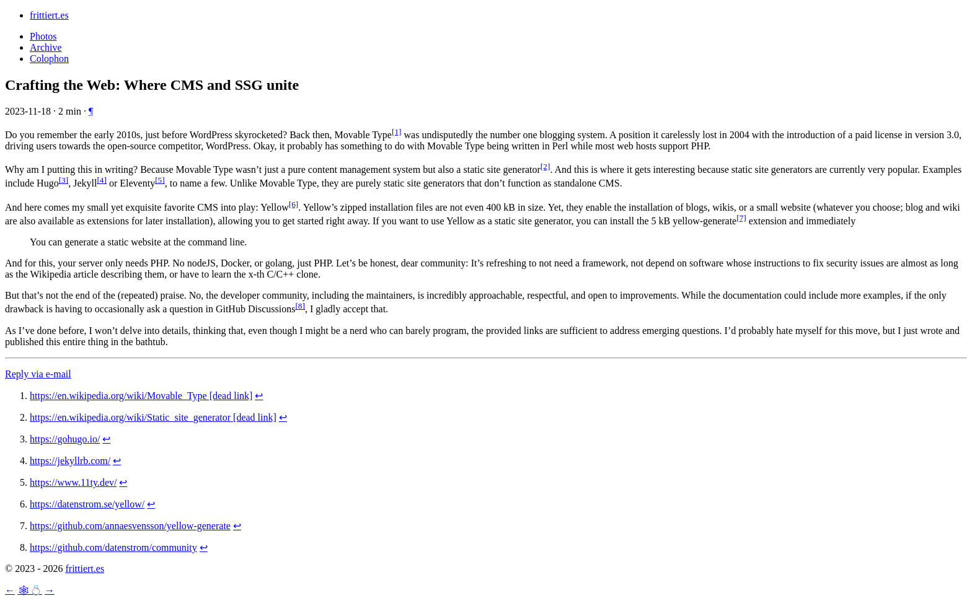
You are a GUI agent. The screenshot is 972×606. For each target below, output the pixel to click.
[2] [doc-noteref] (545, 166)
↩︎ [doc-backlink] (259, 395)
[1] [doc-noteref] (397, 131)
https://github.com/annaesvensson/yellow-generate (130, 525)
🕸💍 (29, 590)
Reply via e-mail (38, 374)
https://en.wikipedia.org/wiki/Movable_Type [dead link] (141, 395)
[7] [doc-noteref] (741, 217)
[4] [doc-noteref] (102, 180)
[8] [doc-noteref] (300, 305)
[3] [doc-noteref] (64, 180)
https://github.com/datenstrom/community (113, 547)
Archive (46, 47)
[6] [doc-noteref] (294, 204)
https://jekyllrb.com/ (70, 460)
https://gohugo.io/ (65, 439)
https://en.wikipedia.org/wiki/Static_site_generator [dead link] (153, 417)
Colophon (49, 58)
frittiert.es (49, 15)
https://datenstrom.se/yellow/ (87, 504)
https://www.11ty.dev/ (73, 482)
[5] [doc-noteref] (160, 180)
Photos (43, 36)
